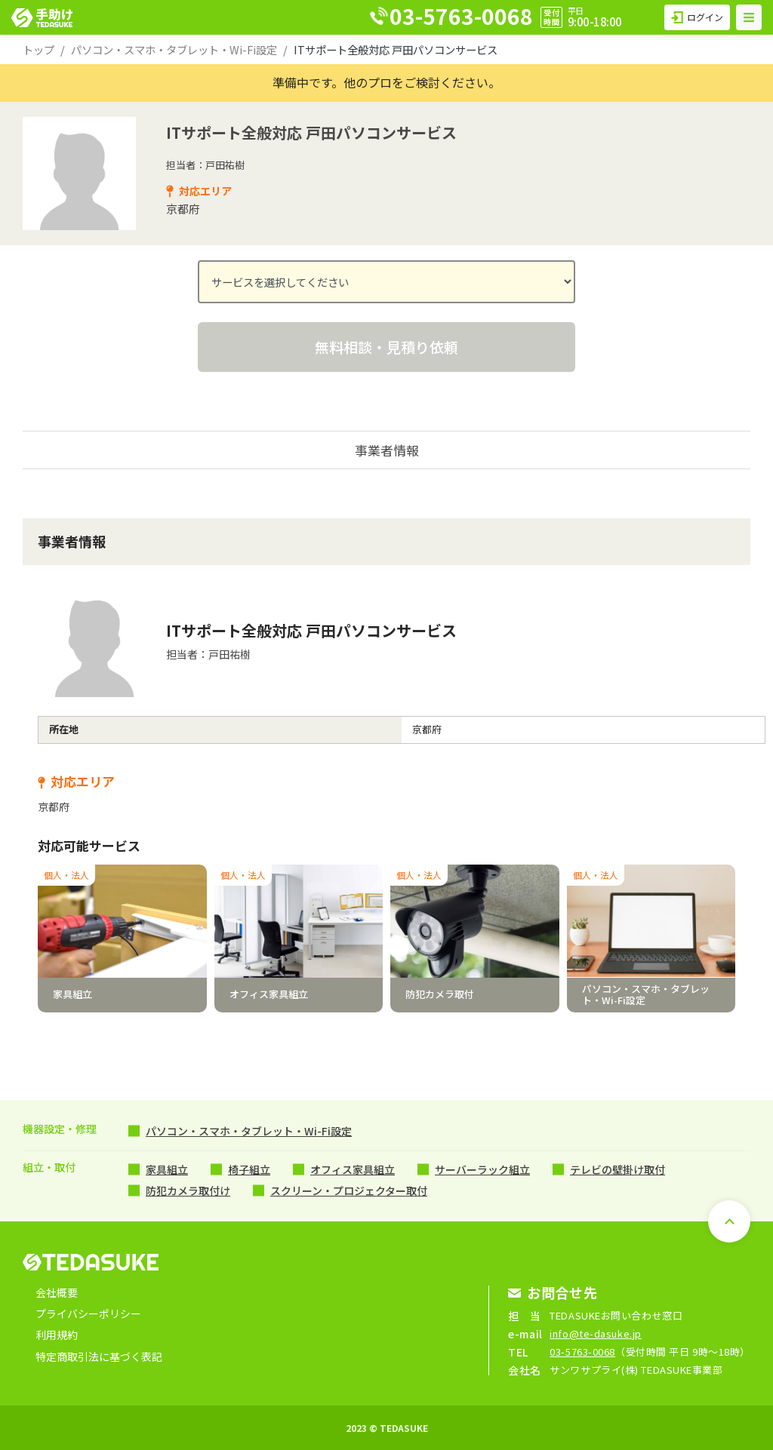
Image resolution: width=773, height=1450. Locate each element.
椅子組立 (249, 1169)
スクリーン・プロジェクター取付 (348, 1190)
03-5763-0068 (582, 1351)
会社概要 (56, 1292)
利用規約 (56, 1334)
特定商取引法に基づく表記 (98, 1356)
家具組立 (167, 1169)
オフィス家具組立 (352, 1169)
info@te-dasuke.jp (596, 1333)
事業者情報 (387, 450)
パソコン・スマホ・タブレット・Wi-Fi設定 (174, 49)
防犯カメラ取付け (188, 1190)
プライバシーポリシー (88, 1313)
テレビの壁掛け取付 (617, 1169)
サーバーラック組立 (482, 1169)
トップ (38, 49)
